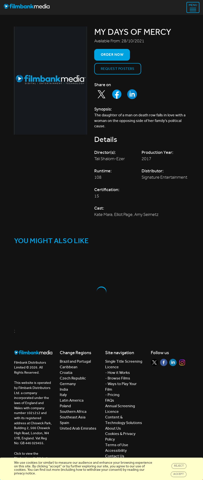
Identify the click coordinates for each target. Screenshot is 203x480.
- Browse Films (117, 378)
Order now (112, 54)
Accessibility (116, 450)
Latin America (72, 400)
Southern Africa (73, 411)
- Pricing (112, 394)
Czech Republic (73, 378)
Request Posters (118, 68)
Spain (64, 422)
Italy (63, 394)
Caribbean (68, 367)
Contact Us (114, 456)
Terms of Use (116, 445)
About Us (113, 428)
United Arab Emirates (78, 428)
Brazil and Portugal (75, 361)
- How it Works (117, 372)
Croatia (66, 372)
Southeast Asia (72, 417)
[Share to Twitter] (101, 94)
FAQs (109, 400)
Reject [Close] (179, 465)
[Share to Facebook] (117, 94)
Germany (68, 383)
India (64, 389)
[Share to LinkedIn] (132, 94)
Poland (65, 406)
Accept (178, 474)
